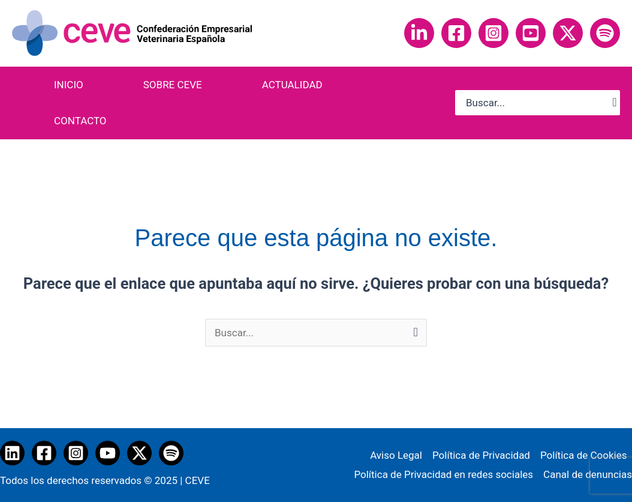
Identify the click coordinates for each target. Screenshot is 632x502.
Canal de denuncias (587, 474)
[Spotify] (605, 33)
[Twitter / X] (139, 453)
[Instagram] (493, 33)
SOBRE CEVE (172, 85)
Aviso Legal (396, 455)
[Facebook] (456, 33)
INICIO (68, 85)
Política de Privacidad (481, 455)
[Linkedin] (419, 33)
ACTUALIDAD (292, 85)
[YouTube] (531, 33)
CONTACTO (80, 121)
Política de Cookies (583, 455)
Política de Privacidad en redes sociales (443, 474)
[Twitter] (568, 33)
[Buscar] (614, 103)
